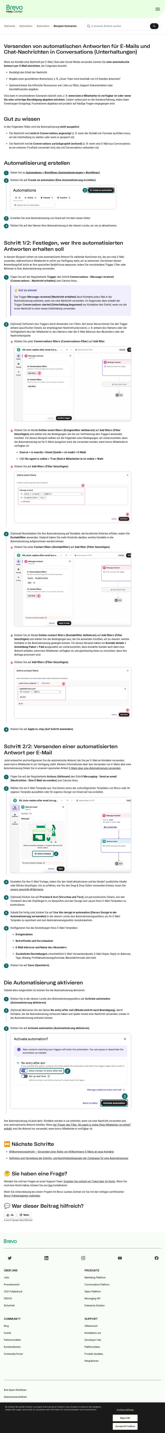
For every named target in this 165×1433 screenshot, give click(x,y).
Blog (6, 1325)
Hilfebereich (91, 1325)
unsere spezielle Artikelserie (26, 889)
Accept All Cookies (125, 1426)
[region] (82, 1417)
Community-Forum (13, 1353)
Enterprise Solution (95, 1305)
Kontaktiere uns (93, 1332)
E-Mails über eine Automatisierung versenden (95, 768)
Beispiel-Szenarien (65, 26)
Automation (25, 26)
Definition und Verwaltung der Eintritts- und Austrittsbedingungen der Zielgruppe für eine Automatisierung (68, 1158)
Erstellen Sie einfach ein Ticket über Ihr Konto (89, 1181)
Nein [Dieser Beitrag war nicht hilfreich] (26, 1215)
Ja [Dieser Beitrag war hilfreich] (12, 1215)
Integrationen (92, 1360)
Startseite (9, 26)
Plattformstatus (92, 1346)
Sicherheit (9, 1305)
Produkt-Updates (94, 1353)
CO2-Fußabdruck (13, 1291)
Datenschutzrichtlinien (15, 1397)
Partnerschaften (12, 1339)
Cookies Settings (125, 1409)
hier (50, 1185)
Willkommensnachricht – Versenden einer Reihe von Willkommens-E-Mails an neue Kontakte (61, 1151)
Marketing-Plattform (95, 1277)
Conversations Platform (97, 1284)
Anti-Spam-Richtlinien (15, 1390)
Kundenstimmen (12, 1346)
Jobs (6, 1277)
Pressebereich (12, 1284)
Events (7, 1332)
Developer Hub (93, 1339)
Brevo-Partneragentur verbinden (22, 1195)
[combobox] (123, 26)
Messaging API (92, 1298)
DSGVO (8, 1298)
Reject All (125, 1418)
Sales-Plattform (93, 1291)
